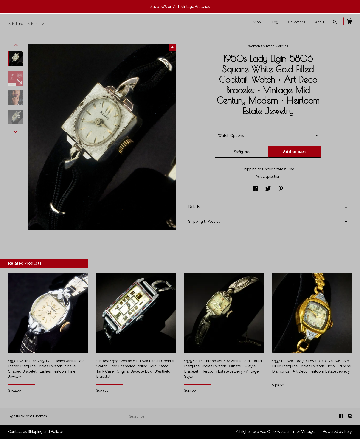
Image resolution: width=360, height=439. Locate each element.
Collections (296, 22)
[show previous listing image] (15, 45)
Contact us (17, 431)
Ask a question (268, 176)
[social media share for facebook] (255, 189)
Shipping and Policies (46, 431)
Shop (257, 22)
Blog (274, 22)
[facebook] (341, 416)
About (319, 22)
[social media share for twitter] (268, 189)
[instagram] (350, 416)
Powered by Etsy (337, 431)
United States (273, 169)
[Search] (335, 22)
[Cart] (349, 22)
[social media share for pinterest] (281, 189)
